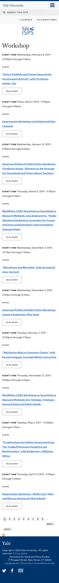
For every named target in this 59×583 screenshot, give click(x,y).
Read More (12, 91)
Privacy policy (20, 553)
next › (50, 523)
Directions (26, 563)
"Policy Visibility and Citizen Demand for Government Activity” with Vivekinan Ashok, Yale (27, 79)
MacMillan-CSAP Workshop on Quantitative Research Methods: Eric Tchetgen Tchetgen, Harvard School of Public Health (29, 400)
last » (7, 528)
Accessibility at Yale (44, 563)
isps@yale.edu (11, 563)
